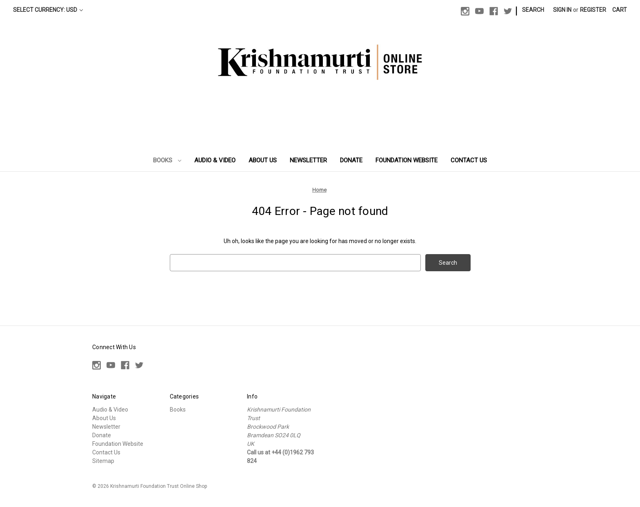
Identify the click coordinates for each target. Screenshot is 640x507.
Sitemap (103, 461)
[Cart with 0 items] (619, 10)
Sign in (562, 10)
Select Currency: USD (48, 10)
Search (533, 10)
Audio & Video (215, 160)
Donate (351, 160)
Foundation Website (407, 160)
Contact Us (469, 160)
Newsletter (308, 160)
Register (593, 10)
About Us (263, 160)
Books (167, 160)
